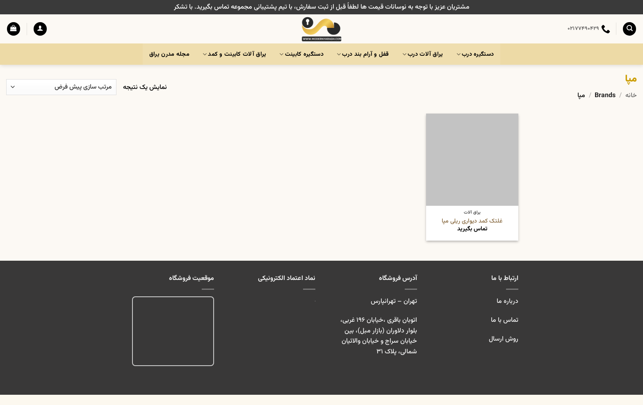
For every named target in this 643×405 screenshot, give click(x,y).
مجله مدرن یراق (169, 54)
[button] (40, 29)
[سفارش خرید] (61, 87)
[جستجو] (629, 29)
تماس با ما (503, 320)
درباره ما (507, 301)
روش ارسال (503, 339)
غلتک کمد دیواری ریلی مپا (472, 221)
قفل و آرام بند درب (363, 54)
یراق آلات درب (422, 54)
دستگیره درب (475, 54)
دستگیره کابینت (301, 54)
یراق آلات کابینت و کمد (235, 54)
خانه (631, 96)
